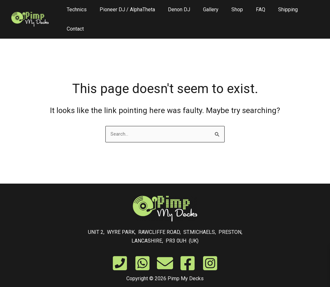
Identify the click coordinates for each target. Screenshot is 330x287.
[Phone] (120, 250)
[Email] (165, 250)
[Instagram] (210, 250)
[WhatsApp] (142, 250)
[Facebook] (187, 250)
